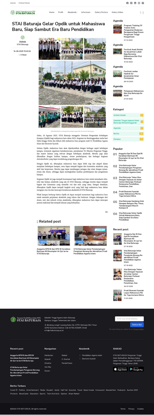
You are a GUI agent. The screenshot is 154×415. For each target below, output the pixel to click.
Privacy (131, 409)
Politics (22, 391)
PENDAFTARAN (24, 3)
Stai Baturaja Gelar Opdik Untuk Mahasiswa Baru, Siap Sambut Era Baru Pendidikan (130, 216)
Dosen (47, 371)
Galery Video (117, 12)
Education (34, 394)
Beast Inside (89, 391)
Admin (22, 42)
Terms (122, 409)
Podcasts (121, 391)
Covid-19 (13, 391)
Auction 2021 (132, 391)
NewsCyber (24, 394)
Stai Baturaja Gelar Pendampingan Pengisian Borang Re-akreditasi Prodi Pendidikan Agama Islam (131, 169)
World (57, 391)
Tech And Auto (53, 394)
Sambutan (49, 356)
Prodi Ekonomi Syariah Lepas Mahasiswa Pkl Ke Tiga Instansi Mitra (130, 194)
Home (51, 12)
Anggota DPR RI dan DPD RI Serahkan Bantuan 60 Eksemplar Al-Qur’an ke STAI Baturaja (53, 251)
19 (141, 139)
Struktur (48, 363)
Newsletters (111, 391)
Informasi (85, 12)
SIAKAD (13, 3)
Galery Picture (101, 12)
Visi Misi (48, 367)
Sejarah (48, 360)
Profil (60, 12)
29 (141, 134)
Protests (14, 394)
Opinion (64, 394)
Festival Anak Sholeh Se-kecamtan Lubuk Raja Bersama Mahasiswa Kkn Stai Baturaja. (133, 54)
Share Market (74, 394)
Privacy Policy (138, 330)
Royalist (49, 391)
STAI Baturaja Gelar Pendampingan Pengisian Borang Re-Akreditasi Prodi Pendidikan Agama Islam (90, 251)
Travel (79, 391)
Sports (42, 394)
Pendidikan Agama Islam (90, 356)
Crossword (99, 391)
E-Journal (66, 360)
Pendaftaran (67, 363)
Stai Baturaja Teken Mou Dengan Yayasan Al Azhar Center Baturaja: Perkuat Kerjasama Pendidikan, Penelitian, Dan (130, 182)
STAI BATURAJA (55, 131)
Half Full (64, 391)
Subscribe (137, 325)
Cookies (140, 409)
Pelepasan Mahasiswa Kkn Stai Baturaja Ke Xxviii (134, 93)
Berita (43, 242)
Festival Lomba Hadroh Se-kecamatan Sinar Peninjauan (131, 75)
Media (42, 391)
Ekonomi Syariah (87, 359)
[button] (141, 12)
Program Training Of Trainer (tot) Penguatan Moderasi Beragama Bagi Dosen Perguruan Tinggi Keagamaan (134, 31)
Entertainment (32, 391)
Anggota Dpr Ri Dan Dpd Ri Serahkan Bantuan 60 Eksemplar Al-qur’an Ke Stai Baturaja (131, 157)
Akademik (72, 12)
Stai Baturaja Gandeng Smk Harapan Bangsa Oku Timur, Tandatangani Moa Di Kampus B (131, 204)
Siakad (64, 356)
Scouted (72, 391)
